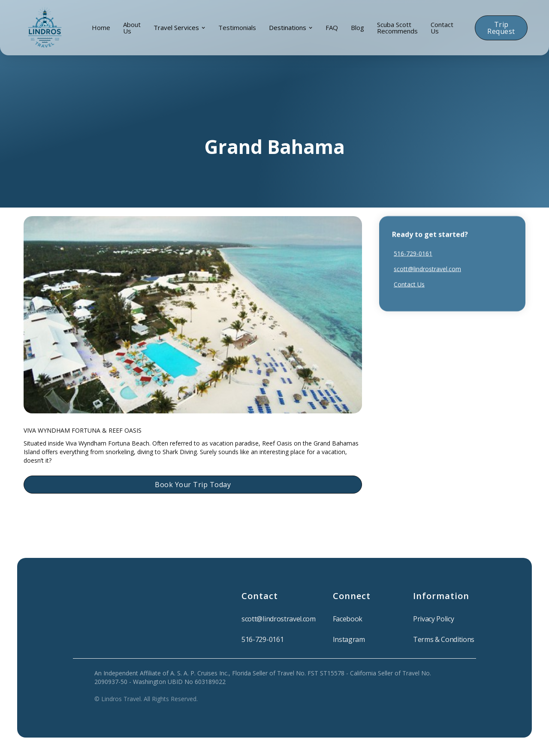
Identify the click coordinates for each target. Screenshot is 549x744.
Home (101, 27)
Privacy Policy (433, 619)
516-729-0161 (413, 253)
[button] (179, 28)
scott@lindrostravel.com (427, 269)
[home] (44, 27)
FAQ (332, 27)
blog (357, 27)
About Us (132, 27)
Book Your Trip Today (193, 484)
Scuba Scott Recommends (397, 27)
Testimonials (237, 27)
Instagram (349, 639)
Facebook (347, 619)
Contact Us (442, 27)
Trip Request (501, 28)
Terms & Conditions (443, 639)
